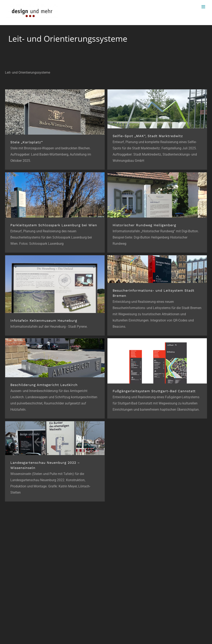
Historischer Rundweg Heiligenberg (144, 225)
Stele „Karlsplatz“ (26, 142)
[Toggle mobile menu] (203, 7)
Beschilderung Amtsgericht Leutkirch (44, 385)
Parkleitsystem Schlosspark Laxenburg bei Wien (53, 225)
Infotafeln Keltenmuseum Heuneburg (43, 321)
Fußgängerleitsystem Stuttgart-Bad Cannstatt (154, 391)
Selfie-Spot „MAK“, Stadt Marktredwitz (148, 136)
